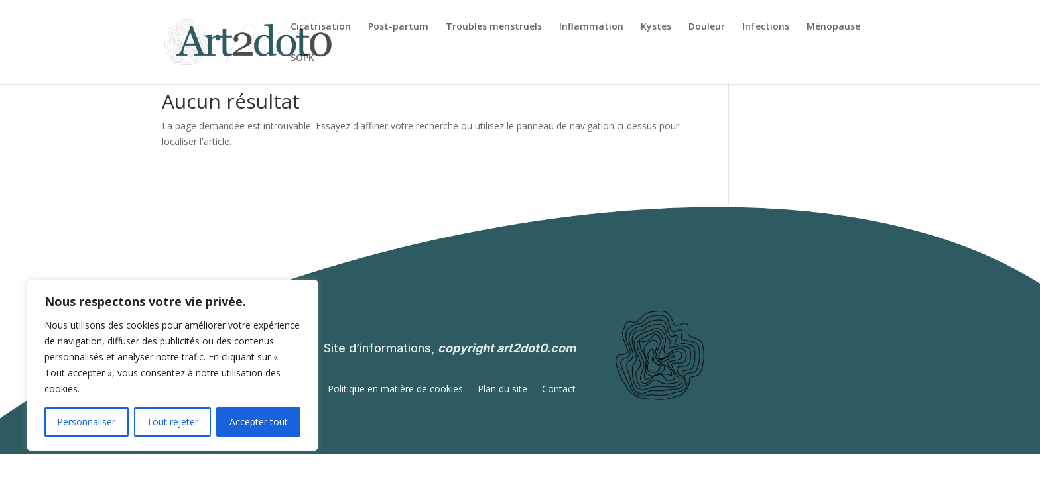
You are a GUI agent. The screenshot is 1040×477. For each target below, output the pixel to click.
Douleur (706, 27)
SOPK (302, 58)
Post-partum (398, 27)
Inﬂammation (591, 27)
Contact (559, 389)
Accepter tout (258, 421)
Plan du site (502, 389)
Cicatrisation (321, 27)
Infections (765, 27)
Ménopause (833, 27)
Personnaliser (86, 421)
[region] (172, 365)
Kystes (656, 27)
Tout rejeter (172, 421)
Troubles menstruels (494, 27)
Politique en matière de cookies (395, 389)
